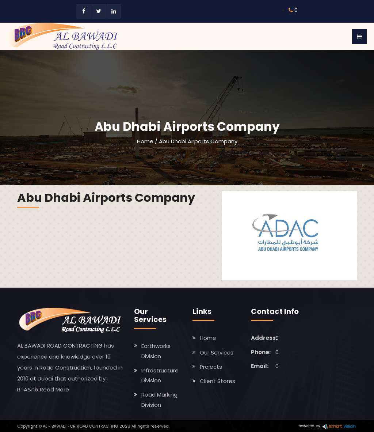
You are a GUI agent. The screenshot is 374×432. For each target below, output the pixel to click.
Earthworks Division (156, 351)
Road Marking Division (159, 399)
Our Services (216, 352)
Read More (54, 389)
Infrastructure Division (160, 375)
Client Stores (217, 381)
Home (145, 141)
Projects (211, 367)
